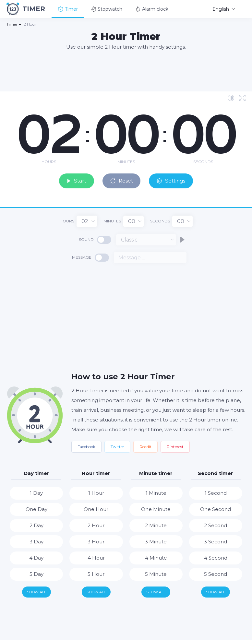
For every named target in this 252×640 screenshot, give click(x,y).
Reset (122, 180)
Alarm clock (151, 9)
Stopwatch (106, 9)
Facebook (86, 446)
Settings (175, 180)
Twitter (117, 446)
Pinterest (175, 446)
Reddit (145, 446)
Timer (68, 9)
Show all (36, 591)
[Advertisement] (126, 70)
